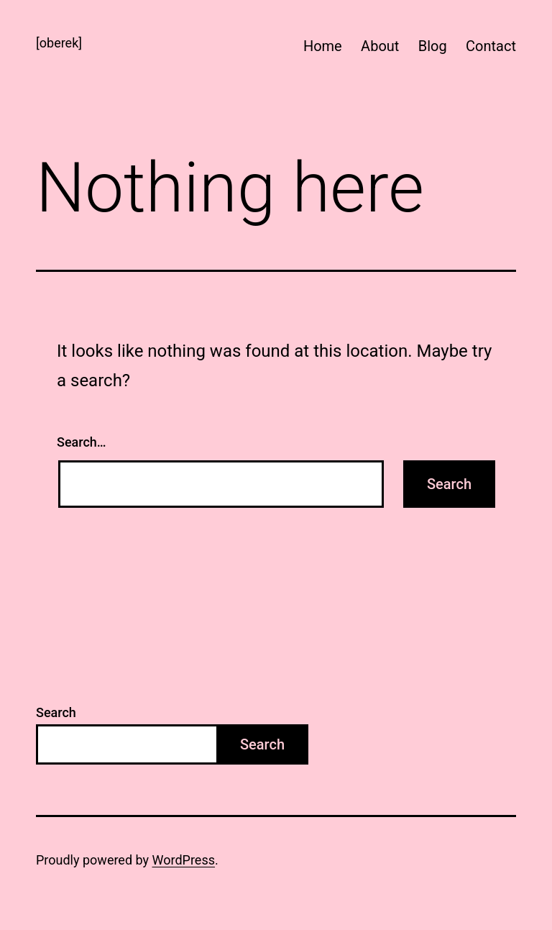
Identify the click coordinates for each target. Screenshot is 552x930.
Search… (81, 442)
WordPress (183, 859)
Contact (491, 46)
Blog (432, 46)
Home (322, 46)
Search (56, 712)
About (380, 46)
